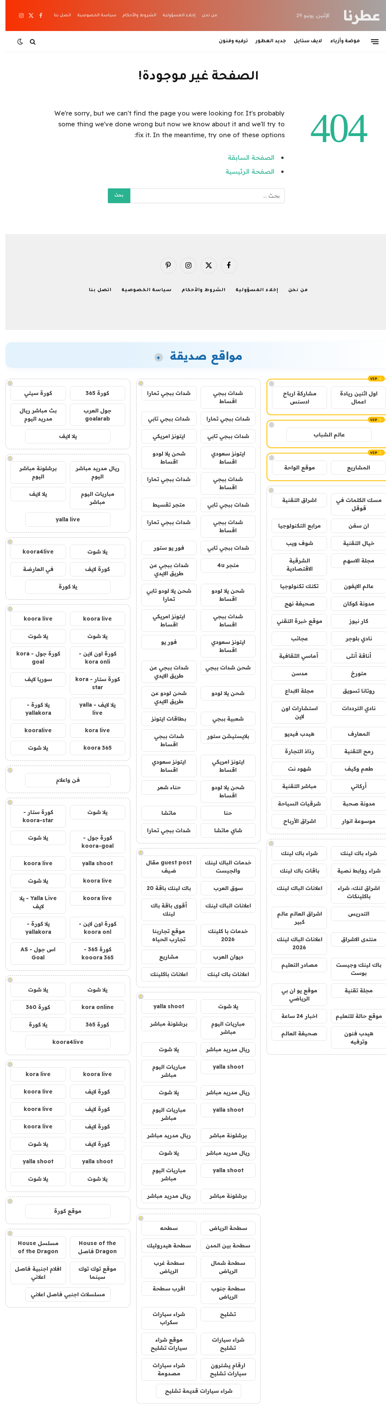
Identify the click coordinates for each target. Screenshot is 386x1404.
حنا (222, 812)
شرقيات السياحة (293, 803)
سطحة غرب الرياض (163, 1267)
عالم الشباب (323, 434)
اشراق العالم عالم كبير (294, 917)
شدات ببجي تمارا (163, 393)
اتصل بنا (57, 15)
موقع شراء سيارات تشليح (163, 1343)
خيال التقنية (353, 543)
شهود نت (294, 768)
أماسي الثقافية (293, 655)
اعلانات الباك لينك (294, 888)
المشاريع (353, 467)
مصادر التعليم (294, 964)
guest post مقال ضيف (163, 866)
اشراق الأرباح (294, 821)
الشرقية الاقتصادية (294, 564)
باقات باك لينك (294, 870)
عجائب (294, 638)
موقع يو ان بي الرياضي (294, 994)
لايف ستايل (302, 41)
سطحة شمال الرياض (222, 1267)
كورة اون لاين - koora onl (92, 927)
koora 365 (92, 747)
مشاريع (163, 956)
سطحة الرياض (223, 1228)
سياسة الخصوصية (91, 15)
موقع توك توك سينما (92, 1272)
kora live (92, 730)
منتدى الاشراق (353, 939)
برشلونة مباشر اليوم (32, 472)
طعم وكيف (353, 768)
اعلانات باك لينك (223, 974)
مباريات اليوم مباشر (222, 1027)
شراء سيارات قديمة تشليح (193, 1390)
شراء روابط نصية (353, 870)
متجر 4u (223, 565)
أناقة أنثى (353, 655)
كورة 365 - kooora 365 (92, 953)
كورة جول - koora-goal (92, 841)
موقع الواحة (294, 467)
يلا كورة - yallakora (33, 708)
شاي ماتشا (223, 830)
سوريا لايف (33, 679)
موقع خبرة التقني (294, 620)
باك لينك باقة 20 (163, 888)
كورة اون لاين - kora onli (92, 657)
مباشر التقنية (294, 786)
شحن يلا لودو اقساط (163, 457)
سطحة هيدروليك (163, 1245)
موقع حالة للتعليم (353, 1015)
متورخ (353, 673)
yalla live (62, 519)
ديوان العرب (223, 956)
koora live (92, 618)
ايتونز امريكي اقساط (163, 620)
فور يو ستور (163, 547)
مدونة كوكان (353, 603)
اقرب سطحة (163, 1288)
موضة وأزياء (340, 41)
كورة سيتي (33, 393)
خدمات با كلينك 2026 (222, 935)
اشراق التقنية (294, 500)
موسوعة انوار (353, 821)
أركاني (353, 786)
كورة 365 (92, 393)
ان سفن (353, 525)
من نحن (204, 15)
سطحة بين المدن (222, 1245)
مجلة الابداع (293, 690)
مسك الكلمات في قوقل (353, 504)
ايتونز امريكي (163, 436)
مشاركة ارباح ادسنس (294, 397)
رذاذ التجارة (294, 751)
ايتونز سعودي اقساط (223, 457)
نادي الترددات (353, 708)
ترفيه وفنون (227, 41)
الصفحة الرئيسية (244, 171)
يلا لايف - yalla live (92, 708)
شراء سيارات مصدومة (163, 1369)
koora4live (32, 551)
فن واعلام (62, 779)
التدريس (353, 913)
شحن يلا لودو (222, 693)
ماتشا (163, 812)
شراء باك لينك (353, 853)
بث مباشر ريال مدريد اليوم (32, 414)
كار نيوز (353, 620)
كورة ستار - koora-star (32, 816)
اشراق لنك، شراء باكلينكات (353, 892)
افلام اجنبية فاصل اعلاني (32, 1272)
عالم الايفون (353, 586)
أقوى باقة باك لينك (163, 909)
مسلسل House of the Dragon (32, 1247)
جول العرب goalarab (92, 414)
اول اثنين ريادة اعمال (353, 397)
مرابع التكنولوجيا (294, 525)
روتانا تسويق (353, 690)
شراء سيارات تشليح (222, 1343)
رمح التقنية (353, 751)
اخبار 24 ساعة (294, 1015)
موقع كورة (62, 1210)
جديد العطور (265, 41)
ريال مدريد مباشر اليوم (92, 472)
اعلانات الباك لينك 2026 (294, 943)
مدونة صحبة (353, 803)
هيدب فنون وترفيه (353, 1037)
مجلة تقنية (353, 990)
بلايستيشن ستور (223, 736)
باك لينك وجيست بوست (353, 968)
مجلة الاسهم (353, 560)
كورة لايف (92, 569)
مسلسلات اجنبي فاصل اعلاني (62, 1294)
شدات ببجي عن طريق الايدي (163, 569)
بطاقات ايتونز (163, 718)
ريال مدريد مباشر (222, 1049)
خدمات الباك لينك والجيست (222, 866)
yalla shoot (163, 1006)
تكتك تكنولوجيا (294, 586)
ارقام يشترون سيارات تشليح (222, 1369)
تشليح (222, 1314)
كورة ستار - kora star (92, 683)
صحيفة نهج (294, 603)
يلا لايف (62, 436)
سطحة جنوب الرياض (223, 1292)
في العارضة (32, 569)
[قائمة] (369, 41)
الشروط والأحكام (134, 15)
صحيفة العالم (294, 1033)
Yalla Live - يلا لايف (32, 902)
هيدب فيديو (294, 733)
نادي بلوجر (353, 638)
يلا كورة (62, 586)
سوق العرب (222, 888)
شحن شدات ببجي (222, 667)
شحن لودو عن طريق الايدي (163, 697)
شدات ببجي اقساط (222, 397)
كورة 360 (33, 1007)
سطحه (163, 1228)
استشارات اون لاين (294, 712)
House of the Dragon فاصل (92, 1247)
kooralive (32, 730)
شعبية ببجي (222, 718)
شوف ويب (294, 543)
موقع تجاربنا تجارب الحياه (163, 935)
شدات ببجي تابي (163, 418)
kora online (92, 1007)
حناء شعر (163, 787)
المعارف (353, 733)
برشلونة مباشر (163, 1023)
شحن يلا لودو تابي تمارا (163, 594)
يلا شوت (223, 1006)
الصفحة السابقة (245, 157)
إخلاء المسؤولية (173, 15)
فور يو (163, 641)
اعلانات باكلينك (163, 974)
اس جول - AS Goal (32, 953)
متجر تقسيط (163, 504)
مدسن (294, 673)
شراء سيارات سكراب (163, 1318)
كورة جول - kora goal (33, 657)
